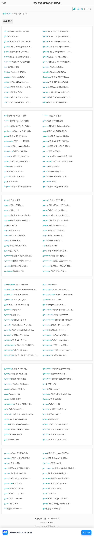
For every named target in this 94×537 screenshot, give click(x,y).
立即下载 (86, 532)
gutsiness (10, 131)
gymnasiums (50, 261)
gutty (47, 176)
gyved (48, 499)
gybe (47, 241)
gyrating (10, 429)
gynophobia (50, 379)
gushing (48, 52)
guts (47, 121)
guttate (48, 141)
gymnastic (49, 266)
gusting (48, 92)
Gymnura (49, 300)
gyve (8, 499)
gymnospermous (52, 294)
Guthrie (48, 116)
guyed (48, 187)
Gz (8, 509)
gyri (47, 458)
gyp (47, 384)
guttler (48, 171)
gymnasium (11, 261)
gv (7, 225)
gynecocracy (50, 335)
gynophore (11, 384)
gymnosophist (12, 289)
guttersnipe (50, 161)
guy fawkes (50, 182)
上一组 (80, 9)
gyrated (9, 424)
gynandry (10, 325)
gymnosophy (50, 289)
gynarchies (49, 325)
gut (8, 116)
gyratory (48, 434)
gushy (9, 57)
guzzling (48, 220)
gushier (9, 47)
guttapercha (11, 141)
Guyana (9, 187)
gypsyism (10, 414)
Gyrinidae (49, 463)
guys (47, 205)
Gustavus (49, 77)
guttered (10, 156)
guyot (9, 205)
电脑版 (51, 522)
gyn (47, 305)
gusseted (10, 62)
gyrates (48, 424)
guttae (48, 136)
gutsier (9, 126)
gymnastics (11, 271)
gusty (47, 102)
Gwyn (47, 235)
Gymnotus (10, 300)
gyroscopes (11, 483)
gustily (48, 87)
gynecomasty (11, 355)
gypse (9, 394)
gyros (9, 478)
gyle (8, 251)
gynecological (12, 345)
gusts (9, 102)
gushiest (48, 47)
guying (48, 200)
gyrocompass (50, 468)
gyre (8, 440)
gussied (48, 62)
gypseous (49, 394)
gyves (9, 504)
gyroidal (9, 473)
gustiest (9, 87)
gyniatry (9, 374)
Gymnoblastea (12, 284)
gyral (47, 414)
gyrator (9, 434)
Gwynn (9, 241)
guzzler (48, 215)
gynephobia (50, 369)
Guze (9, 210)
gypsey (9, 399)
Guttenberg (11, 151)
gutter (47, 151)
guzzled (9, 215)
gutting (48, 166)
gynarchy (10, 330)
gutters (9, 161)
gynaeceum (50, 310)
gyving (48, 504)
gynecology (11, 350)
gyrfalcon (10, 458)
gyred (47, 440)
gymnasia (49, 256)
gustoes (48, 97)
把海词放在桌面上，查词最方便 (47, 519)
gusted (9, 82)
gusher (9, 42)
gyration (48, 429)
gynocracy (49, 374)
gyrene (9, 453)
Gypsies (48, 399)
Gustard (10, 72)
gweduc (48, 225)
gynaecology (11, 320)
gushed (48, 36)
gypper (9, 389)
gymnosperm (11, 294)
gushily (9, 52)
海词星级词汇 (7, 14)
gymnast (10, 266)
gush (8, 36)
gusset (48, 57)
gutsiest (48, 126)
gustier (48, 82)
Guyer (9, 200)
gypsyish (49, 409)
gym (47, 251)
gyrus (9, 493)
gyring (9, 463)
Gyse (47, 493)
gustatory (10, 77)
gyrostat (48, 488)
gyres (47, 453)
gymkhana (10, 256)
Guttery (9, 166)
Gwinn (9, 230)
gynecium (10, 335)
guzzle (48, 210)
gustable (49, 67)
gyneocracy (50, 355)
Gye (47, 246)
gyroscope (49, 478)
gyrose (9, 488)
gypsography (11, 404)
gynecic (48, 330)
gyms (9, 305)
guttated (10, 146)
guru (8, 31)
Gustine (9, 92)
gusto (9, 97)
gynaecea (10, 310)
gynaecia (10, 315)
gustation (49, 72)
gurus (47, 31)
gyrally (9, 419)
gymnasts (49, 271)
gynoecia (10, 379)
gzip (47, 509)
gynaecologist (50, 315)
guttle (9, 171)
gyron (47, 473)
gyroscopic (49, 483)
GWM (47, 230)
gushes (48, 42)
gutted (48, 146)
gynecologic (50, 340)
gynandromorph (51, 320)
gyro (8, 468)
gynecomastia (51, 350)
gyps (47, 389)
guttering (49, 156)
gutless (9, 121)
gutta (8, 136)
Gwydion (10, 235)
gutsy (47, 131)
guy (8, 182)
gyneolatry (10, 369)
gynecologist (50, 345)
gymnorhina (50, 284)
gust (8, 67)
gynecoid (10, 340)
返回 (3, 3)
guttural (9, 176)
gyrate (48, 419)
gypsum (48, 404)
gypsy (9, 409)
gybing (9, 246)
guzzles (9, 220)
